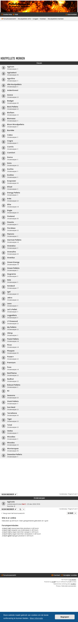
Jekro (9, 297)
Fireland (10, 216)
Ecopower (11, 181)
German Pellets (14, 240)
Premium (11, 362)
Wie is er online (9, 518)
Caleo (10, 135)
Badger (10, 101)
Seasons (11, 395)
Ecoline (10, 175)
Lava (9, 303)
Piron (9, 345)
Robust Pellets (13, 385)
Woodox (11, 442)
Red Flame (12, 373)
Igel (8, 292)
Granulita (11, 252)
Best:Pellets (12, 107)
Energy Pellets (13, 193)
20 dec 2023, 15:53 (33, 504)
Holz (9, 280)
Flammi (10, 234)
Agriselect (11, 72)
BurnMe (10, 130)
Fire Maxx (11, 228)
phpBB (53, 582)
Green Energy (13, 262)
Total (9, 425)
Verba (10, 431)
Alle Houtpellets (14, 84)
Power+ (10, 357)
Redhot (10, 379)
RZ (8, 391)
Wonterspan (13, 448)
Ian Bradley (72, 580)
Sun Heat (11, 407)
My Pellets (11, 327)
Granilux (11, 257)
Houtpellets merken (13, 58)
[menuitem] (15, 14)
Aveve (10, 95)
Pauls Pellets (13, 339)
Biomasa (11, 118)
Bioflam (10, 112)
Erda (9, 198)
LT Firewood (12, 321)
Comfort (11, 152)
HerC (24, 504)
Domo (10, 157)
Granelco (11, 246)
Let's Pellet (12, 309)
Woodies (11, 437)
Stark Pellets (13, 401)
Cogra (10, 141)
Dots (9, 163)
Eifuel (9, 187)
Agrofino (11, 78)
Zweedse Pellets (14, 454)
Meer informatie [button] (36, 618)
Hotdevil (11, 286)
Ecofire (10, 169)
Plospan (10, 351)
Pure (9, 367)
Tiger (9, 419)
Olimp (10, 333)
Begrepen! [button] (65, 617)
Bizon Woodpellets (15, 124)
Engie (9, 210)
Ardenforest (12, 90)
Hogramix (11, 274)
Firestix (10, 222)
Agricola (11, 502)
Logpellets (12, 315)
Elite (9, 204)
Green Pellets (13, 268)
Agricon (10, 67)
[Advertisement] (39, 38)
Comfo (10, 147)
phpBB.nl (73, 584)
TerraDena (12, 413)
